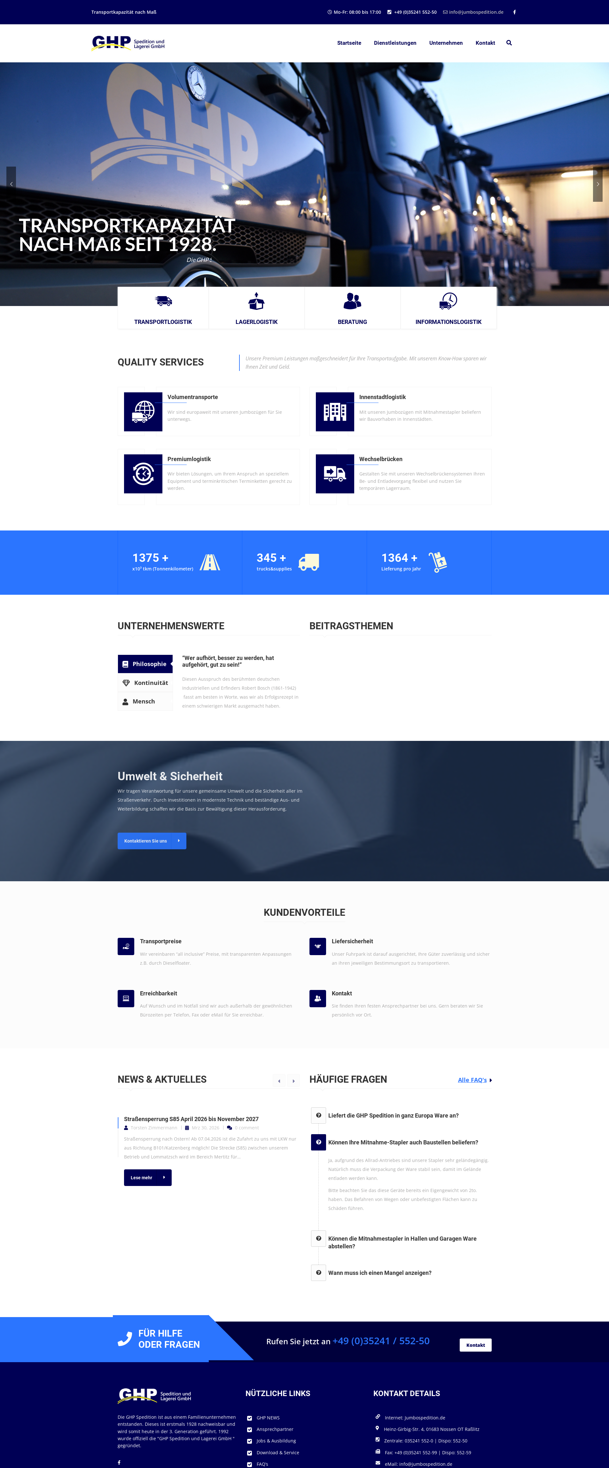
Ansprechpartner (275, 1429)
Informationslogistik (448, 321)
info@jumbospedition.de (473, 12)
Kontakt (485, 43)
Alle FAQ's (472, 1080)
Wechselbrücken (380, 459)
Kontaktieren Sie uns (145, 841)
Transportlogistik (163, 321)
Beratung (352, 321)
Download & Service (278, 1452)
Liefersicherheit (352, 941)
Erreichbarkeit (158, 993)
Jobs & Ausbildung (276, 1441)
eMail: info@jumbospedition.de (418, 1464)
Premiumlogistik (189, 459)
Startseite (349, 43)
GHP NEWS (268, 1418)
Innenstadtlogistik (382, 397)
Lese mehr (141, 1177)
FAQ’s (262, 1464)
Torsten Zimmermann (154, 1128)
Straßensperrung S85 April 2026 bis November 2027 (191, 1119)
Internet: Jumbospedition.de (415, 1418)
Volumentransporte (193, 397)
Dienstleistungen (395, 43)
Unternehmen (446, 43)
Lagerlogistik (256, 321)
